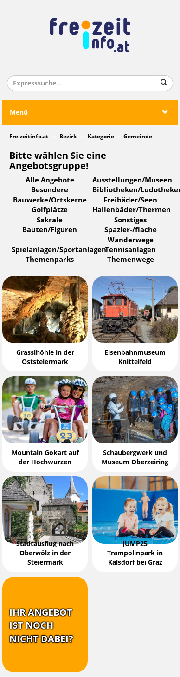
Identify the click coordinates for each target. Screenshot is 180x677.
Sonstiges (130, 220)
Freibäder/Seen (130, 200)
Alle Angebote (50, 180)
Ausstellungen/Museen (132, 180)
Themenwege (130, 259)
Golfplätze (50, 210)
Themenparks (50, 259)
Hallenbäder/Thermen (131, 210)
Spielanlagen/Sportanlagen (59, 250)
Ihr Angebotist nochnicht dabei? (41, 625)
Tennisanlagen (130, 250)
